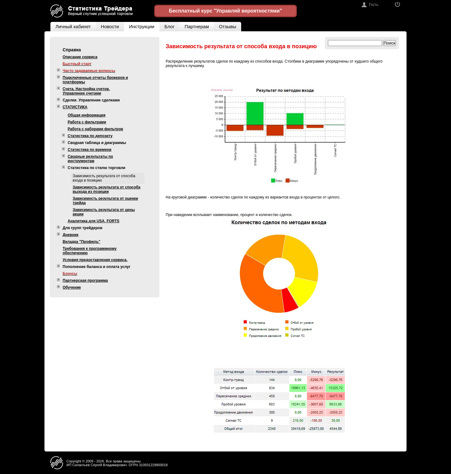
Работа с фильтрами (87, 122)
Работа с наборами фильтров (95, 129)
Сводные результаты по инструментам (90, 158)
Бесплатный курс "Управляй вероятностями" (225, 10)
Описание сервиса (80, 57)
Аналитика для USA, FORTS (93, 221)
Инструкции (141, 26)
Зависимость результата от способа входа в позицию (104, 178)
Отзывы (230, 25)
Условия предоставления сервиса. (95, 260)
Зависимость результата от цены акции (104, 212)
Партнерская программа (85, 280)
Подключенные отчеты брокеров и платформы (95, 79)
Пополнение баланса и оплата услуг (97, 267)
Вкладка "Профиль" (81, 242)
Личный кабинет (70, 25)
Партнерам (196, 26)
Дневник (70, 235)
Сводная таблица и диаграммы (97, 143)
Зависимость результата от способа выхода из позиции (106, 189)
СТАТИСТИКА (75, 107)
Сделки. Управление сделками (91, 100)
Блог (169, 26)
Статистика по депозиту (90, 136)
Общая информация (87, 115)
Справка (72, 49)
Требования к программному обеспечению (90, 250)
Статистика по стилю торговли (96, 168)
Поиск (389, 43)
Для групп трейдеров (82, 228)
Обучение (72, 287)
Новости (110, 26)
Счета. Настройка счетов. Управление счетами (86, 91)
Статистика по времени (89, 149)
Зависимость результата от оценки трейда (105, 200)
